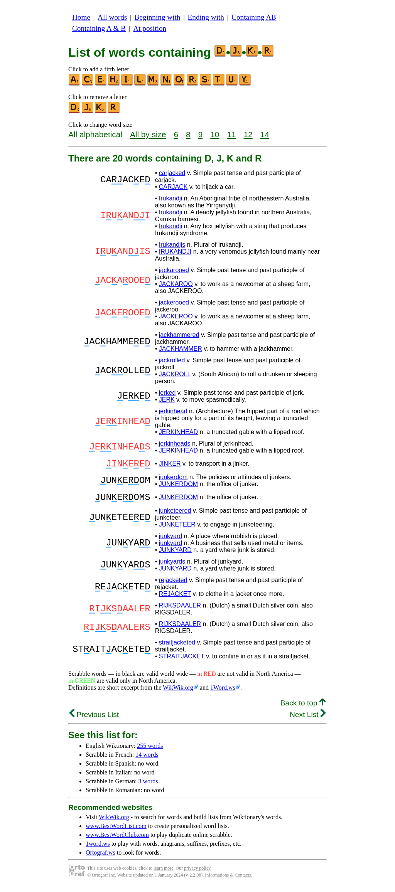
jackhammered (179, 335)
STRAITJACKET (181, 661)
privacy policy (197, 872)
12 (248, 134)
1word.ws (98, 848)
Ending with (206, 17)
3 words (148, 786)
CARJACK (173, 186)
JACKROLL (175, 374)
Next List (308, 719)
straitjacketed (177, 647)
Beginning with (158, 17)
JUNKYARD (175, 554)
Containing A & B (99, 28)
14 (264, 134)
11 (231, 134)
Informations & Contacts (228, 879)
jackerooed (174, 302)
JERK (167, 399)
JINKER (170, 464)
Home (81, 17)
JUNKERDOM (178, 486)
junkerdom (173, 479)
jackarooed (174, 270)
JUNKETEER (177, 529)
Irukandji (170, 198)
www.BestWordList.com (116, 830)
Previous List (94, 719)
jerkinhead (173, 411)
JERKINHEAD (178, 432)
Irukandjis (172, 244)
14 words (146, 759)
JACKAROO (176, 284)
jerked (167, 392)
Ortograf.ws (100, 857)
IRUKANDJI (175, 251)
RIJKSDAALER (180, 610)
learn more (164, 872)
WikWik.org (178, 692)
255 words (150, 750)
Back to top (303, 708)
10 (214, 134)
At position (149, 28)
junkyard (170, 540)
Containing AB (253, 17)
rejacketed (173, 584)
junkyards (172, 566)
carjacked (172, 173)
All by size (148, 134)
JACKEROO (176, 316)
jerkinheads (175, 443)
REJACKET (175, 598)
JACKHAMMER (180, 348)
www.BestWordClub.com (117, 839)
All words (112, 17)
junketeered (175, 515)
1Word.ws (222, 692)
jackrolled (172, 360)
